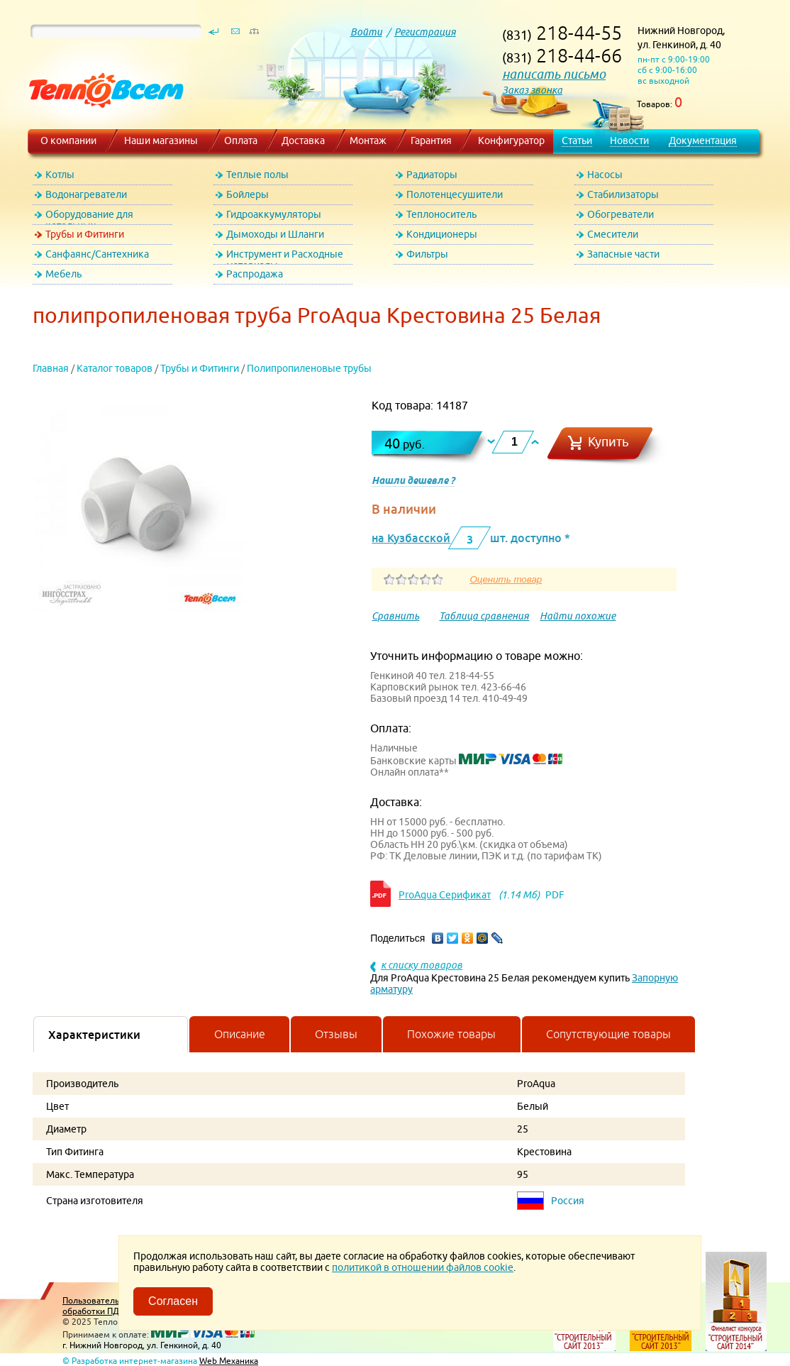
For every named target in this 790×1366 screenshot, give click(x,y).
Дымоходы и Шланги (275, 234)
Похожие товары (451, 1034)
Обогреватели (620, 214)
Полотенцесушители (454, 194)
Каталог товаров (114, 368)
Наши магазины (161, 140)
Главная (51, 368)
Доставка (303, 140)
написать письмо (554, 74)
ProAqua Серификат (445, 894)
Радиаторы (431, 174)
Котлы (59, 174)
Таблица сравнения (484, 616)
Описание (239, 1034)
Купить (608, 441)
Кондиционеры (441, 234)
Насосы (605, 174)
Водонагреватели (86, 194)
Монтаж (368, 140)
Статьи (577, 140)
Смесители (612, 234)
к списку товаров (421, 965)
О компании (68, 140)
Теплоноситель (441, 214)
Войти (366, 32)
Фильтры (427, 254)
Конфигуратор (511, 140)
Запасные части (623, 254)
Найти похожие (578, 616)
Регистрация (425, 32)
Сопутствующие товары (608, 1034)
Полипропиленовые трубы (309, 368)
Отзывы (336, 1034)
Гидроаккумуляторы (273, 214)
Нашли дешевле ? (413, 480)
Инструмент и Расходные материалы (284, 256)
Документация (703, 140)
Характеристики (94, 1035)
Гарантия (431, 140)
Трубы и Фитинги (84, 234)
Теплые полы (257, 174)
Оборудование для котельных (89, 217)
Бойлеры (247, 194)
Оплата (240, 140)
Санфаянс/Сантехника (97, 254)
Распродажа (254, 274)
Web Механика (228, 1360)
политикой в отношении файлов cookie (422, 1267)
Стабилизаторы (623, 194)
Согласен (173, 1301)
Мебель (63, 274)
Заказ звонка (532, 90)
